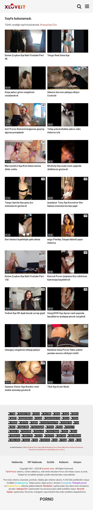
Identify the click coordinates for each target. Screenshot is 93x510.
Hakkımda (17, 462)
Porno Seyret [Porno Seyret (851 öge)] (53, 431)
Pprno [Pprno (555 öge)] (74, 431)
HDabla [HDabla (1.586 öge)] (14, 422)
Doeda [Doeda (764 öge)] (39, 418)
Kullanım (63, 462)
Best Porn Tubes (69, 447)
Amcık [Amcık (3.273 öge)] (37, 413)
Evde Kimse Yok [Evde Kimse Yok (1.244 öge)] (53, 418)
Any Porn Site (45, 449)
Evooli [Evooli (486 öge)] (67, 418)
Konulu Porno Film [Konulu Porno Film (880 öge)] (50, 422)
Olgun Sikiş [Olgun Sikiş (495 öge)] (24, 427)
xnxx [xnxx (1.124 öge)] (56, 440)
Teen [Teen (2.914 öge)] (36, 440)
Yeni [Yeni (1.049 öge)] (72, 440)
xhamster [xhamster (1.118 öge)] (46, 440)
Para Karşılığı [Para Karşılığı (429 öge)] (38, 427)
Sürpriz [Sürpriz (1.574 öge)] (27, 440)
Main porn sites (58, 449)
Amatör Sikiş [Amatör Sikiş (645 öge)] (25, 413)
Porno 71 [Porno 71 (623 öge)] (70, 427)
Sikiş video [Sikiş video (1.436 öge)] (15, 440)
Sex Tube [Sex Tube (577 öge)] (62, 435)
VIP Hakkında (35, 462)
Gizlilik (50, 462)
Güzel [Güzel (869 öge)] (75, 418)
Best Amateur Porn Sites (52, 447)
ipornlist (36, 449)
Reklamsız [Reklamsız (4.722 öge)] (15, 435)
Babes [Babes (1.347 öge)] (76, 413)
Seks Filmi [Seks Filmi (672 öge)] (28, 435)
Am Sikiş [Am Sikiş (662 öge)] (47, 413)
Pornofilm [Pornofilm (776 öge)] (26, 431)
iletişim (77, 462)
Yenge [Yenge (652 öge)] (64, 440)
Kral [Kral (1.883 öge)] (77, 422)
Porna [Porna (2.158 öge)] (60, 427)
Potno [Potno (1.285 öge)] (65, 431)
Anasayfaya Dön (48, 24)
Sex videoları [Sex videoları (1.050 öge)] (75, 435)
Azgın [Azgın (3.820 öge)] (66, 413)
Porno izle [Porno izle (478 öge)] (39, 431)
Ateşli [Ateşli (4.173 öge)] (57, 413)
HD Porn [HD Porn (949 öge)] (24, 422)
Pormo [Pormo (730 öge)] (51, 427)
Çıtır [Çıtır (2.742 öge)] (79, 440)
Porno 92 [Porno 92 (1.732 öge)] (15, 431)
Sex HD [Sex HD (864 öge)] (39, 435)
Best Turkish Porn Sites (33, 447)
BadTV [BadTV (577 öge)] (14, 418)
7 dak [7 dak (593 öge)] (13, 413)
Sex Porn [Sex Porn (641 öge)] (50, 435)
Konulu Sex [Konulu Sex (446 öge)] (67, 422)
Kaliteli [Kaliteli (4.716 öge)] (35, 422)
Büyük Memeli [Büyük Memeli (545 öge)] (26, 418)
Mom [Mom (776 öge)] (13, 427)
